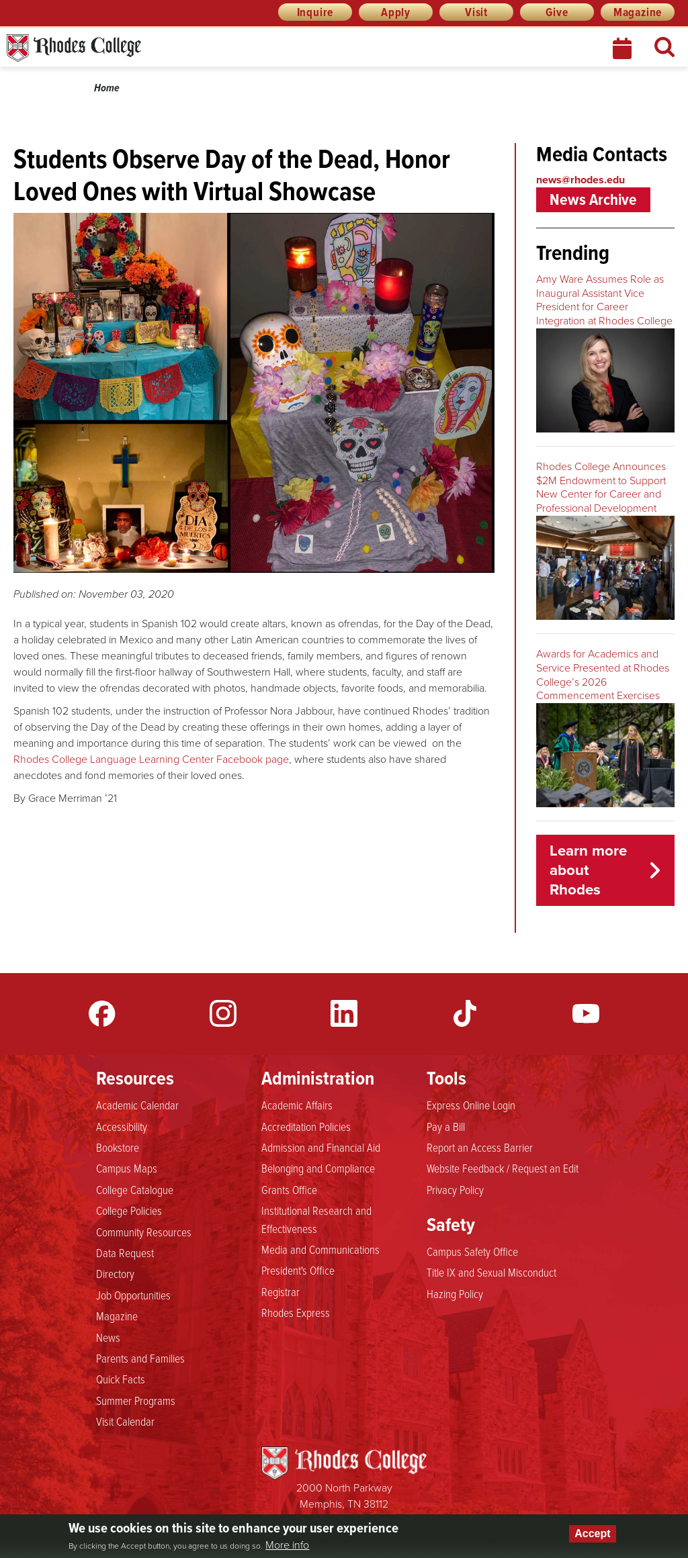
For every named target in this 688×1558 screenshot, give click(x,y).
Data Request (125, 1252)
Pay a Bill (446, 1126)
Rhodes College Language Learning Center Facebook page (151, 759)
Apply (396, 12)
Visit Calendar (125, 1421)
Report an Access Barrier (480, 1147)
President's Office (298, 1270)
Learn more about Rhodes (588, 870)
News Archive (593, 199)
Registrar (280, 1291)
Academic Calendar (137, 1105)
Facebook (102, 1013)
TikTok (465, 1013)
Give (557, 12)
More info (287, 1545)
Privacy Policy (455, 1189)
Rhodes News (134, 48)
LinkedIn (344, 1013)
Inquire (315, 12)
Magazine (637, 12)
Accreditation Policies (306, 1126)
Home (107, 87)
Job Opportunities (133, 1295)
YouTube (585, 1013)
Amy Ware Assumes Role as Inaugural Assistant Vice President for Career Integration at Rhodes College (604, 299)
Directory (115, 1273)
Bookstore (117, 1147)
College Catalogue (134, 1189)
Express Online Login (471, 1105)
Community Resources (143, 1232)
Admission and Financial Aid (320, 1147)
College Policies (129, 1210)
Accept (592, 1533)
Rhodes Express (295, 1312)
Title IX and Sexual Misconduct (491, 1272)
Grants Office (289, 1189)
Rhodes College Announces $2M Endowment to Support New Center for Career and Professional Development (601, 487)
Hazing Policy (455, 1293)
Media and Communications (320, 1249)
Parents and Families (140, 1358)
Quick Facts (120, 1379)
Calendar (623, 48)
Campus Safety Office (472, 1251)
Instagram (223, 1013)
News (108, 1337)
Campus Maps (126, 1168)
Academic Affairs (297, 1105)
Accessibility (121, 1126)
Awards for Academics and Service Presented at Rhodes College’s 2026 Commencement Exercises (602, 674)
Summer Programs (135, 1400)
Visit (476, 12)
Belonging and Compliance (318, 1168)
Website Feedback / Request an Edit (502, 1168)
